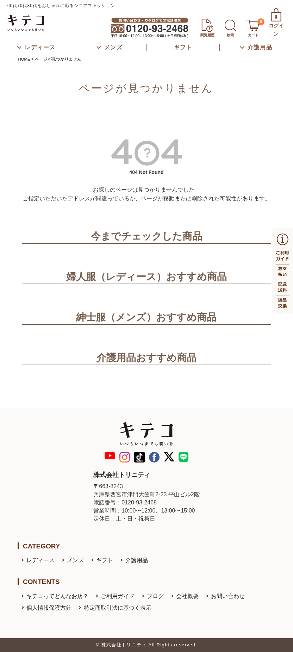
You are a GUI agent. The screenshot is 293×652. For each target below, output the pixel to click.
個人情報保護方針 (48, 608)
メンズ (75, 560)
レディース (40, 560)
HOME (24, 59)
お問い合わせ (228, 596)
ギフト (104, 560)
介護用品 (136, 560)
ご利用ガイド (118, 596)
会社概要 (187, 596)
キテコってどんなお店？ (57, 596)
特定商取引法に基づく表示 (117, 608)
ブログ (155, 596)
